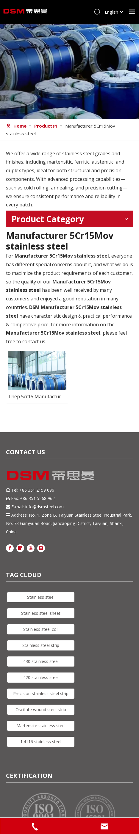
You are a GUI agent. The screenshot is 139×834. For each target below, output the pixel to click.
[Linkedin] (20, 547)
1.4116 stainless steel (40, 741)
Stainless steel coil (40, 629)
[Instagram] (41, 547)
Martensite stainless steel (40, 725)
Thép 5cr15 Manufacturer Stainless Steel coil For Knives (37, 397)
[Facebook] (10, 547)
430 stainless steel (41, 661)
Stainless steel (40, 597)
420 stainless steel (41, 677)
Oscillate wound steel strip (40, 709)
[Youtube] (31, 547)
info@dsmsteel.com (44, 507)
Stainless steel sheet (40, 613)
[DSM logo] (50, 474)
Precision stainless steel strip (40, 693)
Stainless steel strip (40, 645)
